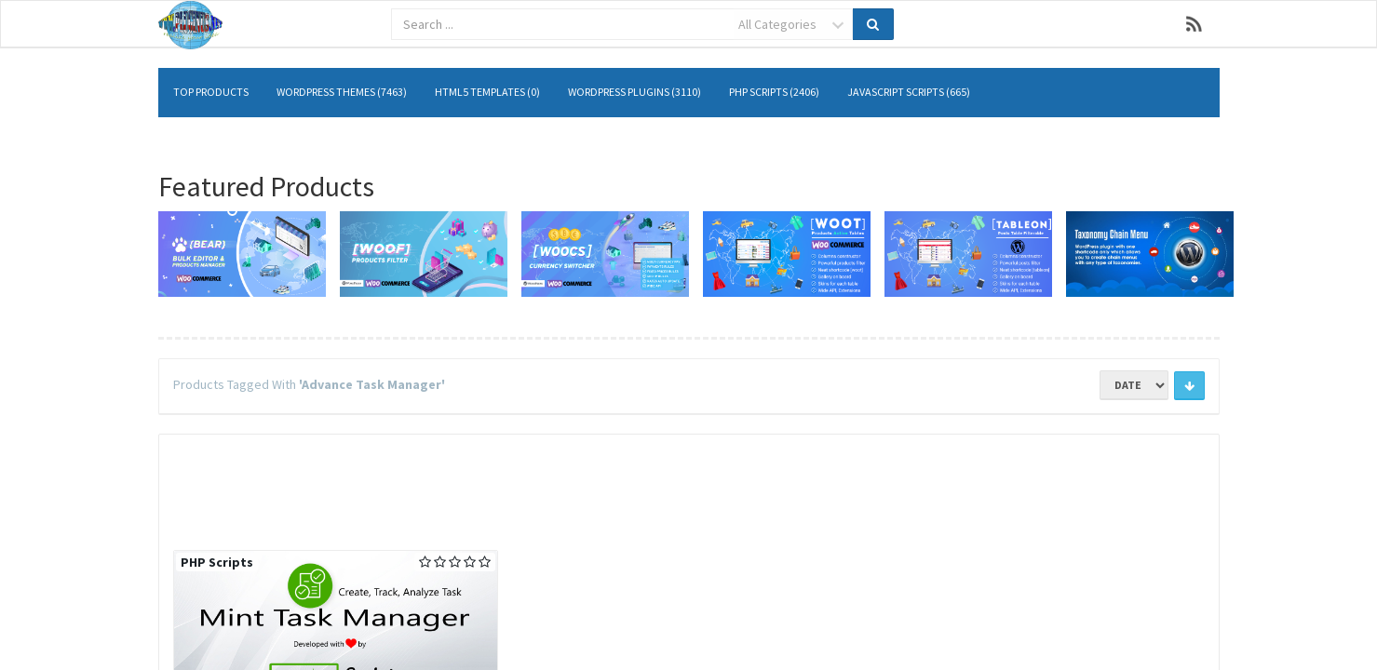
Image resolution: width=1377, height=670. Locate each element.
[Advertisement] (689, 489)
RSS (1194, 24)
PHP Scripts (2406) (774, 92)
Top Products (211, 92)
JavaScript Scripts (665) (908, 92)
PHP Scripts (217, 562)
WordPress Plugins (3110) (634, 92)
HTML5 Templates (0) (487, 92)
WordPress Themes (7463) (342, 92)
